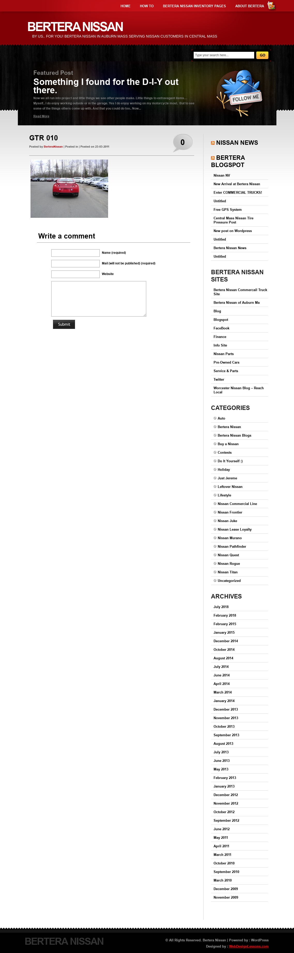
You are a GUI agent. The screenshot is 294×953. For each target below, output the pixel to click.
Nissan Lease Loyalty (235, 529)
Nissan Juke (227, 521)
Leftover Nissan (230, 487)
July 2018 (221, 607)
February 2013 (225, 778)
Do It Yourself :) (230, 461)
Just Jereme (227, 478)
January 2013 (224, 786)
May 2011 (221, 837)
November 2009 (226, 897)
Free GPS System (228, 209)
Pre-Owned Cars (226, 362)
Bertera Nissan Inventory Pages (194, 6)
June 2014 (222, 675)
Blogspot (221, 319)
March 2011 (222, 855)
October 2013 (224, 726)
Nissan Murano (230, 538)
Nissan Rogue (229, 563)
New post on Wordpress (233, 231)
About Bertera (249, 6)
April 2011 (221, 846)
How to (147, 6)
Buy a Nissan (228, 444)
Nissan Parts (224, 354)
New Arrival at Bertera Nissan (237, 184)
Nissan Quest (228, 555)
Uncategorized (229, 581)
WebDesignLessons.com (249, 946)
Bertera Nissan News (230, 248)
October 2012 (224, 812)
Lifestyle (224, 495)
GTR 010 (43, 138)
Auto (221, 418)
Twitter (219, 379)
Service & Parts (226, 371)
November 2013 (226, 718)
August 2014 (223, 658)
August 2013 (223, 743)
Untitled (220, 201)
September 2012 (226, 820)
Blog (217, 311)
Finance (220, 337)
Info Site (220, 345)
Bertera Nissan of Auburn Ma (237, 302)
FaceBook (221, 328)
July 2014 (221, 667)
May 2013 (221, 769)
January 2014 (224, 701)
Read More (41, 116)
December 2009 (226, 889)
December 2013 (226, 709)
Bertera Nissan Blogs (234, 435)
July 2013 (221, 752)
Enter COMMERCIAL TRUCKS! (238, 192)
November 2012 (226, 803)
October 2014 (224, 649)
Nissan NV (222, 175)
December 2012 (226, 795)
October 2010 (224, 863)
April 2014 (222, 684)
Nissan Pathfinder (232, 546)
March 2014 (223, 692)
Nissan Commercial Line (237, 504)
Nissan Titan (228, 572)
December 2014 (226, 641)
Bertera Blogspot (228, 161)
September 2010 (226, 872)
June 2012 (222, 829)
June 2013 (222, 761)
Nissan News (237, 142)
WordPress (260, 940)
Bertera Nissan (229, 427)
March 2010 (223, 880)
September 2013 (226, 735)
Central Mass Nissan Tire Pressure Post (233, 220)
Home (125, 6)
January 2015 (224, 632)
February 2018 (225, 615)
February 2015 (225, 624)
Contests (225, 452)
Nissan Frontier (230, 512)
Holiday (224, 469)
